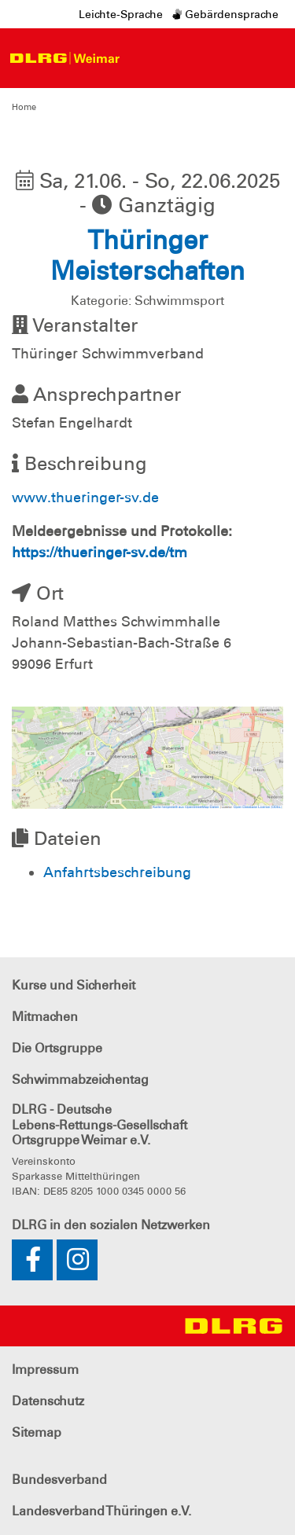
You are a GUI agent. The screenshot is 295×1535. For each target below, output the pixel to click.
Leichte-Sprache (121, 14)
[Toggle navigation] (142, 58)
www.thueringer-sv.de (85, 497)
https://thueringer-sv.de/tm (99, 552)
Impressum (45, 1369)
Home (24, 106)
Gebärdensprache (225, 14)
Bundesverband (59, 1479)
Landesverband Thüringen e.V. (101, 1511)
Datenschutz (48, 1401)
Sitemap (36, 1432)
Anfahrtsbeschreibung (117, 872)
